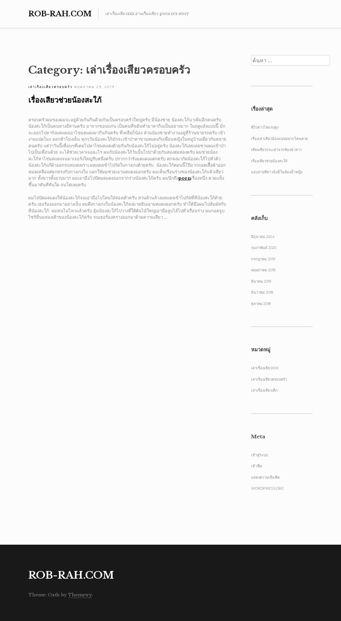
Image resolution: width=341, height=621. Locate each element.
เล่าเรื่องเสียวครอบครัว (50, 87)
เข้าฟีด (256, 466)
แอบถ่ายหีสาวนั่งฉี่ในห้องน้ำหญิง (276, 172)
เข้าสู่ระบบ (259, 455)
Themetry (80, 595)
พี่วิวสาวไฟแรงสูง (264, 127)
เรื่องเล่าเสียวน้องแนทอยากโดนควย (279, 138)
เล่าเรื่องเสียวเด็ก (264, 390)
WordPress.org (267, 488)
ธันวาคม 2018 (262, 292)
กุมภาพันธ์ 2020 (263, 247)
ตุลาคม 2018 (261, 303)
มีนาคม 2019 (261, 281)
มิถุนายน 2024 (263, 236)
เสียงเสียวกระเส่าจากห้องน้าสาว (276, 149)
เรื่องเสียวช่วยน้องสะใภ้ (65, 100)
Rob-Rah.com (60, 13)
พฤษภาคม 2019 (263, 270)
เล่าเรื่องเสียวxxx (265, 368)
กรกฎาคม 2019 (263, 259)
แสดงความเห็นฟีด (265, 477)
